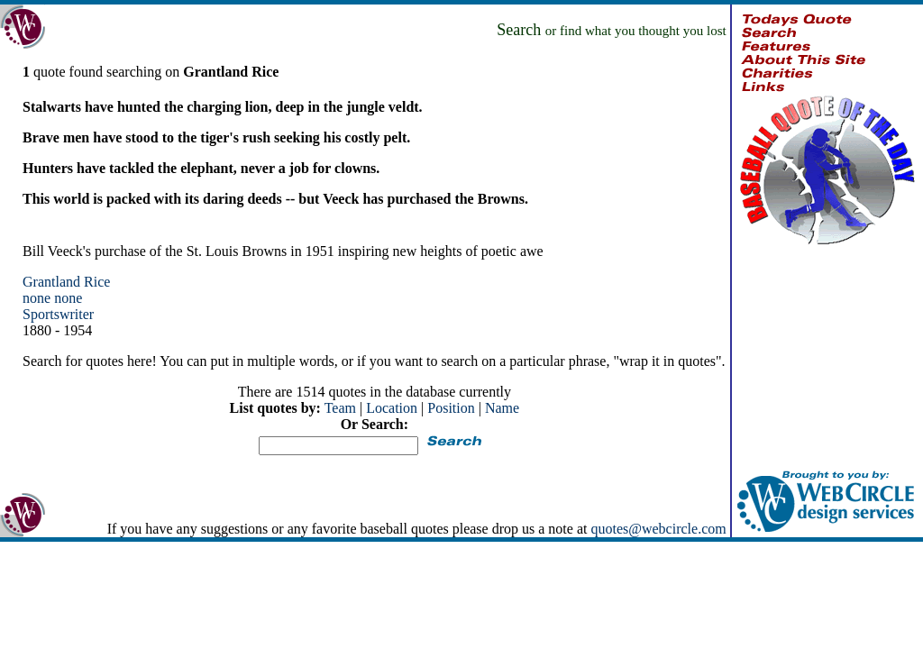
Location (391, 408)
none (36, 298)
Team (340, 408)
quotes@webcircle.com (658, 528)
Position (450, 408)
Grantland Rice (66, 281)
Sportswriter (58, 314)
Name (502, 408)
